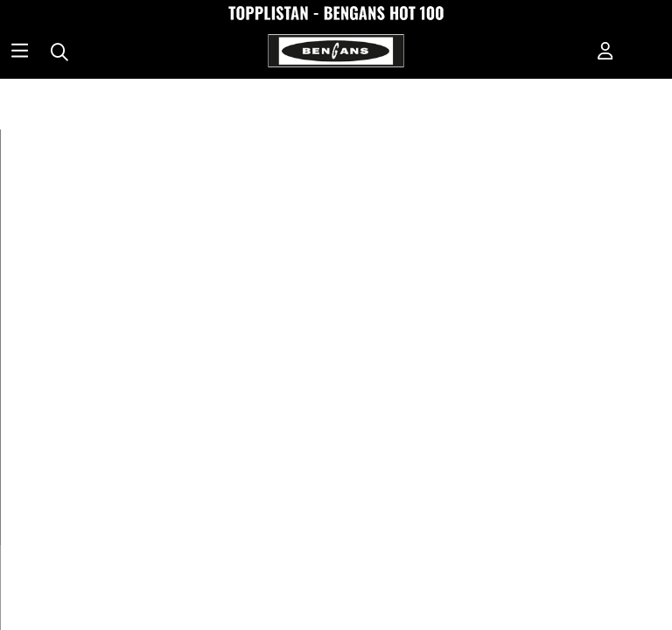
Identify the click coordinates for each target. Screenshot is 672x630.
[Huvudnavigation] (19, 52)
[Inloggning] (605, 52)
